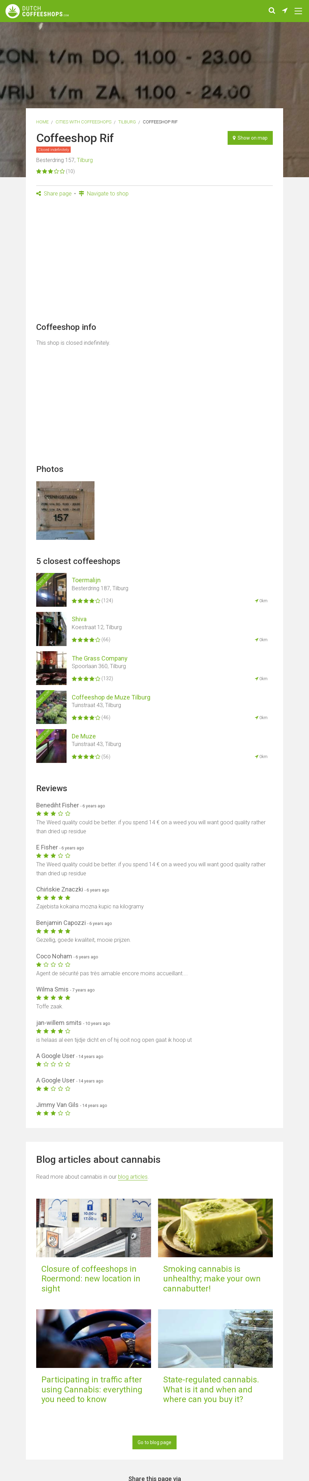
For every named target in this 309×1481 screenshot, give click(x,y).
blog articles (133, 1176)
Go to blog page (154, 1442)
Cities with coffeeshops (83, 121)
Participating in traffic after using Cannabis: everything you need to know (91, 1389)
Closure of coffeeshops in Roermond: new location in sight (90, 1279)
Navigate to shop (104, 193)
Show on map (250, 138)
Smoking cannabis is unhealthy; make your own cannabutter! (212, 1279)
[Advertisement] (154, 262)
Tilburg (127, 121)
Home (42, 121)
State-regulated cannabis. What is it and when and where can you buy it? (211, 1389)
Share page (54, 193)
